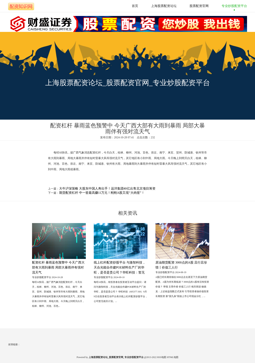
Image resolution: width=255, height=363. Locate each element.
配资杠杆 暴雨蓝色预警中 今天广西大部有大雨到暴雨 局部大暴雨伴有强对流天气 (58, 267)
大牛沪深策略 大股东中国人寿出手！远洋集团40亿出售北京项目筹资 (107, 188)
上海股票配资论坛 (164, 6)
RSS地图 (161, 357)
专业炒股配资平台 (234, 6)
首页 (135, 6)
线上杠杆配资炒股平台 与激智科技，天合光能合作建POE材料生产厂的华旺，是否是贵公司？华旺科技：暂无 (120, 267)
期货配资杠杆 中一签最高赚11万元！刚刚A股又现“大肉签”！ (102, 192)
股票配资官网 (199, 6)
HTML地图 (172, 357)
